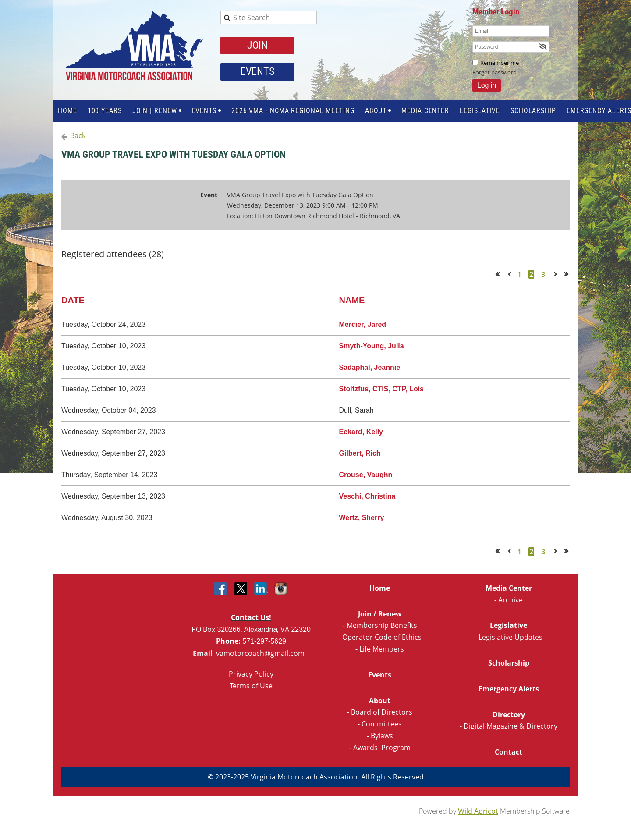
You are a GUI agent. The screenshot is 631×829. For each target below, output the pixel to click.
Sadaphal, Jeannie (370, 367)
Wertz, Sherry (361, 517)
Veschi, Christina (367, 496)
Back (77, 135)
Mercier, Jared (362, 324)
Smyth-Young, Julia (371, 346)
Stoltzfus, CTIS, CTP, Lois (381, 389)
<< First (500, 551)
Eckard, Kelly (361, 432)
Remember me (499, 63)
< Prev (510, 551)
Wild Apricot (478, 811)
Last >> (569, 551)
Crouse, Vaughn (366, 474)
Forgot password (494, 72)
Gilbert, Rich (360, 453)
